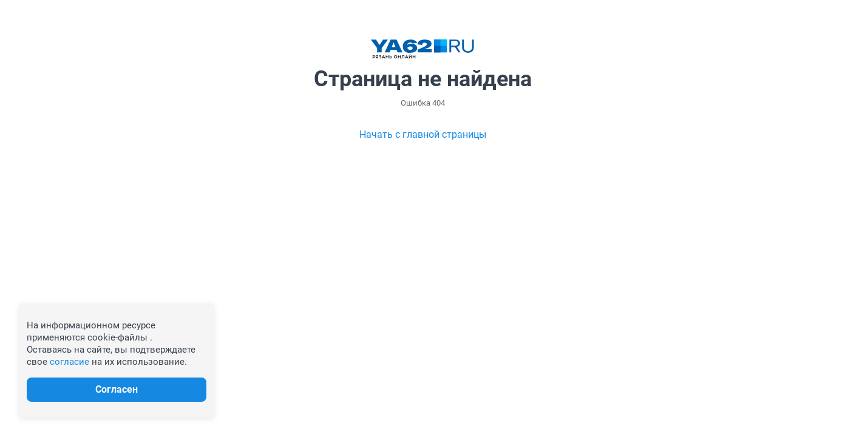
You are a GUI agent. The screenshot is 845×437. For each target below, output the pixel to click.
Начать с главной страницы (422, 134)
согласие (69, 361)
